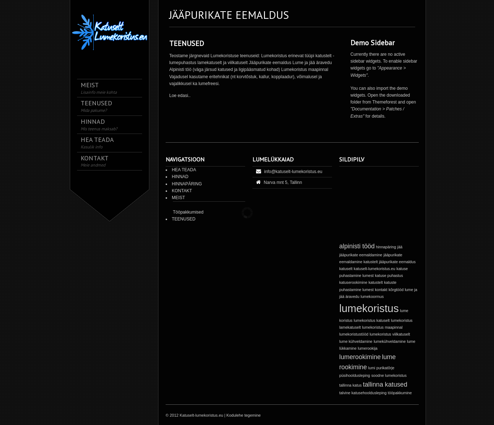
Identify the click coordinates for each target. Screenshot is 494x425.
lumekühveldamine (390, 341)
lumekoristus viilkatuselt (390, 334)
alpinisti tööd (357, 246)
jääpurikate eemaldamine (360, 255)
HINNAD (180, 176)
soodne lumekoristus (389, 375)
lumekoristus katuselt (372, 320)
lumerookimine (360, 357)
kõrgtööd (395, 289)
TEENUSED (186, 43)
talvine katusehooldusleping (363, 393)
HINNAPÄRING (187, 183)
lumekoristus (369, 308)
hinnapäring (386, 247)
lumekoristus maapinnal (382, 327)
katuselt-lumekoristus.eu (374, 268)
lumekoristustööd (354, 334)
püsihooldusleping (354, 375)
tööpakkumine (400, 393)
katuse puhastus (389, 275)
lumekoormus (372, 296)
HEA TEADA (184, 169)
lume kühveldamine (355, 341)
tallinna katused (385, 384)
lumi (371, 368)
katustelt (376, 282)
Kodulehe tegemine (243, 415)
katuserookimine (353, 282)
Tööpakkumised (188, 212)
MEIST (178, 197)
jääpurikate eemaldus (397, 262)
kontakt (381, 289)
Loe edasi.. (180, 95)
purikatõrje (385, 368)
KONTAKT (182, 190)
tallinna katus (350, 385)
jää (400, 247)
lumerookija (368, 348)
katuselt (346, 268)
